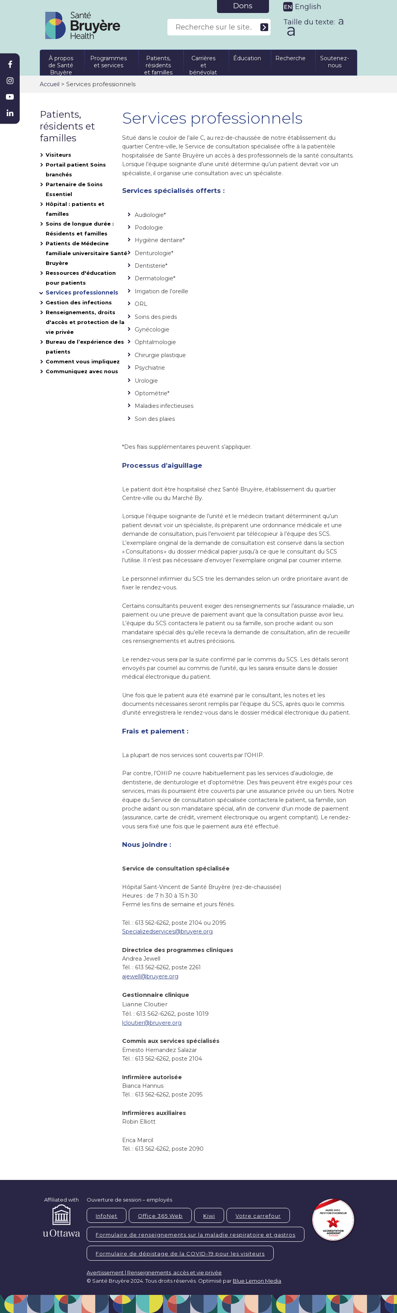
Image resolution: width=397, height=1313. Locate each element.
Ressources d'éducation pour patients (81, 278)
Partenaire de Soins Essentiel (74, 189)
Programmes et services (108, 62)
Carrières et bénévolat (203, 64)
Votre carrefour (258, 1216)
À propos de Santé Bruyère (60, 64)
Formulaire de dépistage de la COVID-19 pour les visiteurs (180, 1253)
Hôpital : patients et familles (75, 209)
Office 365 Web (160, 1216)
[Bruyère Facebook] (10, 64)
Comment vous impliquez (83, 361)
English (308, 6)
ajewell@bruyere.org (150, 976)
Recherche (290, 58)
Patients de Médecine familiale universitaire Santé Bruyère (86, 253)
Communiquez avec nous (82, 371)
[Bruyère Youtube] (10, 97)
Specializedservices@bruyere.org (167, 931)
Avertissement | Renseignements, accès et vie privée (154, 1272)
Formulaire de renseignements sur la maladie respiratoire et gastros (195, 1235)
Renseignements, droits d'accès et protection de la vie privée (85, 322)
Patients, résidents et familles (158, 64)
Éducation (247, 58)
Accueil (49, 84)
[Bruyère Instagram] (10, 81)
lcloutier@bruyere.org (152, 1022)
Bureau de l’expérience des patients (85, 347)
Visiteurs (58, 155)
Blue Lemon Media (257, 1281)
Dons (242, 5)
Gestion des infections (79, 302)
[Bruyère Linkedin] (10, 113)
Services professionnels (82, 292)
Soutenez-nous (334, 62)
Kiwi (209, 1216)
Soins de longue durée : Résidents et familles (80, 228)
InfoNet (106, 1216)
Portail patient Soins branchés (76, 169)
